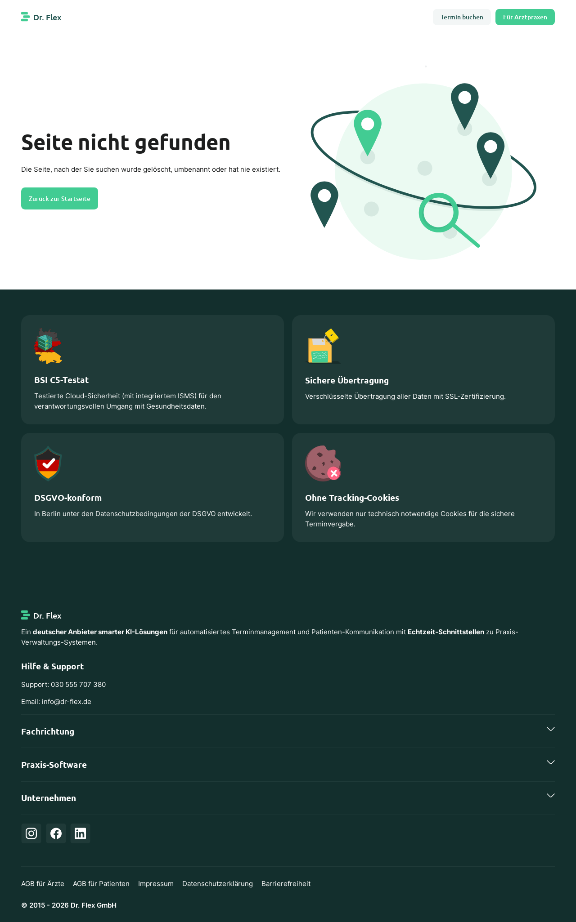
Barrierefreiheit (285, 883)
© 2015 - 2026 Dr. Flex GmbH (69, 905)
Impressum (156, 883)
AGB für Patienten (101, 883)
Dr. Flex (47, 17)
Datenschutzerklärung (217, 883)
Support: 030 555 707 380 (63, 684)
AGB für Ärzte (42, 883)
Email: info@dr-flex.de (56, 701)
